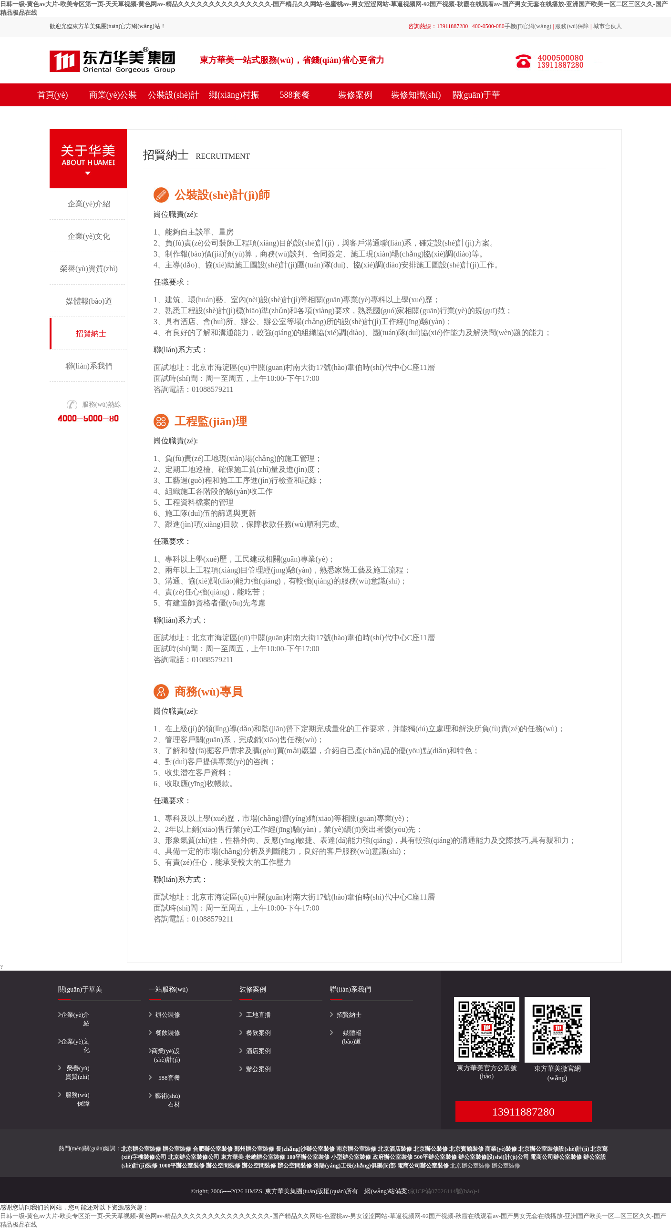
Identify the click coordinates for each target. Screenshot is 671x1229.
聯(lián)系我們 (89, 366)
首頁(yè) (52, 95)
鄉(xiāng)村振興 (234, 106)
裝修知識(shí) (416, 95)
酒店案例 (258, 1051)
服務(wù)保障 (572, 26)
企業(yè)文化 (89, 236)
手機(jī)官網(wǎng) (528, 26)
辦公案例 (258, 1069)
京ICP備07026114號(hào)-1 (444, 1191)
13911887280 (523, 1112)
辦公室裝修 (506, 1165)
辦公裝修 (167, 1014)
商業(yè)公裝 (113, 95)
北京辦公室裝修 (470, 1165)
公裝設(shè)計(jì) (173, 106)
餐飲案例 (258, 1032)
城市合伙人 (607, 26)
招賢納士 (91, 333)
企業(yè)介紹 (89, 204)
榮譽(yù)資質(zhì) (89, 269)
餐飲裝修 (167, 1032)
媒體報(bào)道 (89, 301)
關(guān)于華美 (477, 106)
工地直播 (258, 1014)
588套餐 (295, 95)
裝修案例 (355, 95)
